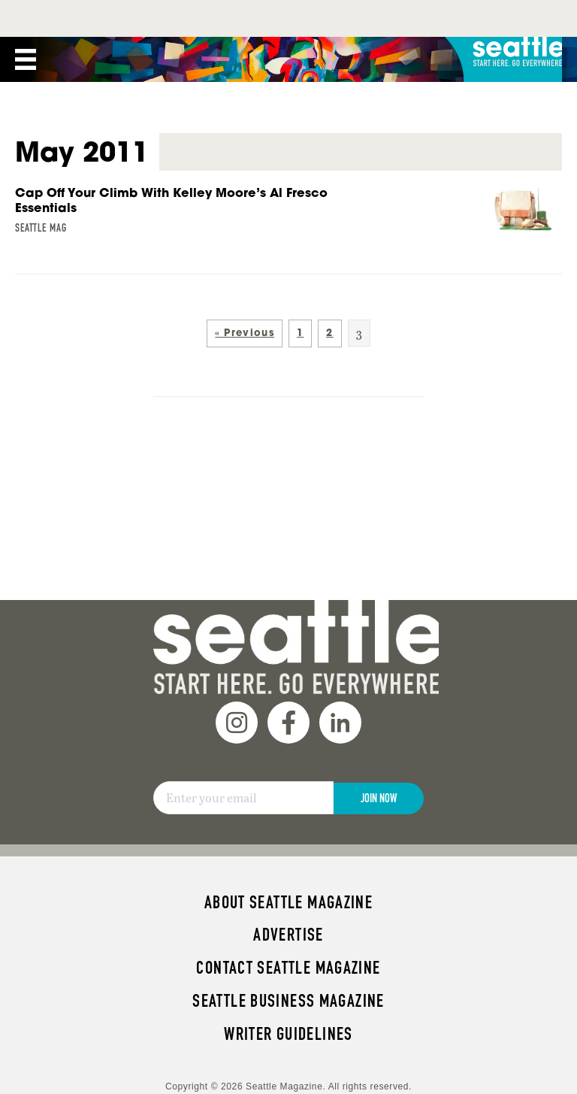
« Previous (244, 295)
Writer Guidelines (288, 997)
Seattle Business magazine (288, 963)
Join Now (379, 761)
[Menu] (25, 22)
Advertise (288, 897)
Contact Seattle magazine (288, 930)
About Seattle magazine (288, 865)
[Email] (243, 760)
